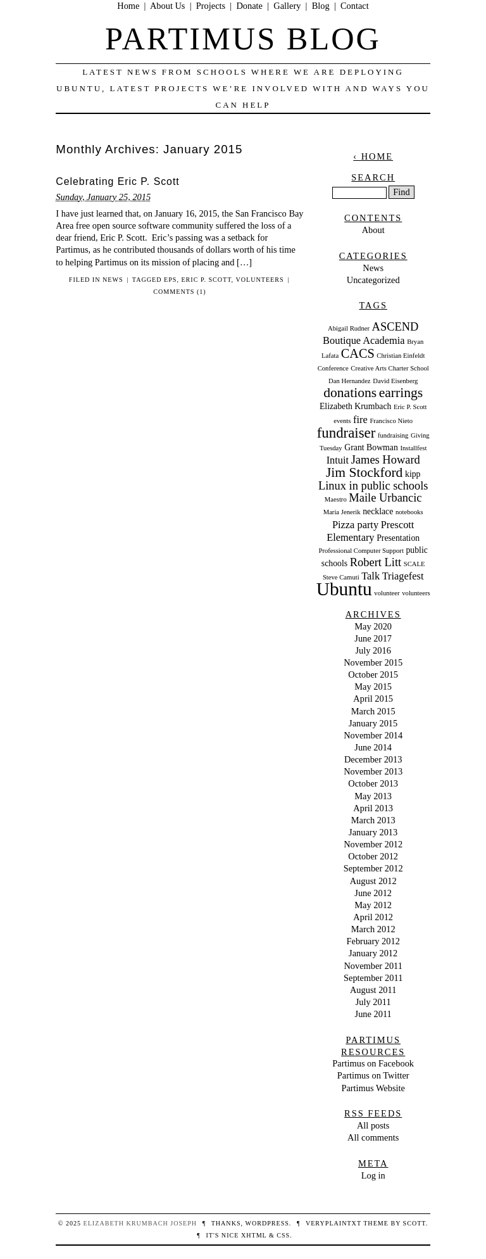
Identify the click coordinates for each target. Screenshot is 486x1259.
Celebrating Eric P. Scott (117, 181)
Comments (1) (179, 291)
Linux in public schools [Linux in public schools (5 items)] (373, 485)
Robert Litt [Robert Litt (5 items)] (375, 562)
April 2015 (373, 698)
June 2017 (373, 638)
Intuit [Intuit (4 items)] (338, 460)
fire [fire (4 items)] (360, 420)
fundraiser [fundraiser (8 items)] (346, 433)
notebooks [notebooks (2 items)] (409, 512)
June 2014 (373, 747)
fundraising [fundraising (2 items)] (393, 435)
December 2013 (373, 759)
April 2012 (373, 917)
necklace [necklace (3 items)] (378, 511)
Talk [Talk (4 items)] (370, 576)
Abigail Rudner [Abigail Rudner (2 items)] (349, 328)
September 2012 (373, 868)
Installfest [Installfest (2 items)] (413, 448)
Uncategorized (373, 280)
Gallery (287, 6)
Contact (354, 6)
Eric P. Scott (206, 279)
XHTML (253, 1235)
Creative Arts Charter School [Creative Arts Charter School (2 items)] (389, 368)
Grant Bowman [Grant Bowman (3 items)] (371, 447)
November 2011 (373, 966)
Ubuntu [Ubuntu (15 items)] (344, 589)
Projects (210, 6)
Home (128, 6)
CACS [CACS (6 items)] (358, 353)
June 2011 (373, 1014)
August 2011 (373, 990)
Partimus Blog (243, 38)
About (373, 230)
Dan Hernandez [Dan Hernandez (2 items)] (349, 380)
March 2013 (373, 820)
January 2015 (373, 723)
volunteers (259, 279)
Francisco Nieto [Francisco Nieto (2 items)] (391, 420)
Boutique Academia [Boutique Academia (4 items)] (363, 340)
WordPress (267, 1223)
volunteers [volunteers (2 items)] (416, 593)
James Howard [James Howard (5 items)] (385, 459)
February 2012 (373, 941)
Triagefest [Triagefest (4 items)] (403, 576)
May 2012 (373, 905)
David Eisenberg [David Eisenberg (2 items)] (395, 380)
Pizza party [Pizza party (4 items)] (355, 525)
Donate (249, 6)
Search (373, 177)
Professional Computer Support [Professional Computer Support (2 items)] (360, 550)
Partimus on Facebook (373, 1063)
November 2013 (373, 771)
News (113, 279)
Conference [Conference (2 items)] (333, 368)
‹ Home (373, 156)
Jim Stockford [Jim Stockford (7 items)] (364, 472)
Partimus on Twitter (373, 1075)
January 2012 (373, 953)
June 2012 (373, 893)
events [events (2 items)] (342, 420)
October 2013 (373, 783)
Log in (373, 1175)
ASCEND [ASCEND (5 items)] (395, 326)
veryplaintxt (333, 1223)
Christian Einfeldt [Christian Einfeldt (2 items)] (401, 355)
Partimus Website (373, 1088)
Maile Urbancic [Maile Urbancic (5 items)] (385, 497)
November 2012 (373, 844)
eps (170, 279)
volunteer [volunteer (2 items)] (386, 593)
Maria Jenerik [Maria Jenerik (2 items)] (342, 512)
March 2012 (373, 929)
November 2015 (373, 662)
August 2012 (373, 881)
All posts (373, 1125)
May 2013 (373, 796)
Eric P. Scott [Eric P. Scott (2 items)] (410, 406)
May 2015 (373, 686)
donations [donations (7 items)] (350, 392)
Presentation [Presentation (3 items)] (398, 538)
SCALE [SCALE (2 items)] (414, 563)
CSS (283, 1235)
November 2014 (373, 735)
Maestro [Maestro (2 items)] (336, 499)
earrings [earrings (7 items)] (401, 392)
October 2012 (373, 856)
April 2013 (373, 808)
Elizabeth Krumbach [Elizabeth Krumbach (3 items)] (356, 406)
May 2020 (373, 626)
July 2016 (373, 650)
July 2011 (373, 1002)
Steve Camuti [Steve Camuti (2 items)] (341, 577)
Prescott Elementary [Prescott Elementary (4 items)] (370, 531)
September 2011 (373, 978)
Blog (321, 6)
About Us (167, 6)
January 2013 (373, 832)
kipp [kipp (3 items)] (412, 474)
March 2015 (373, 711)
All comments (373, 1137)
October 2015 (373, 674)
